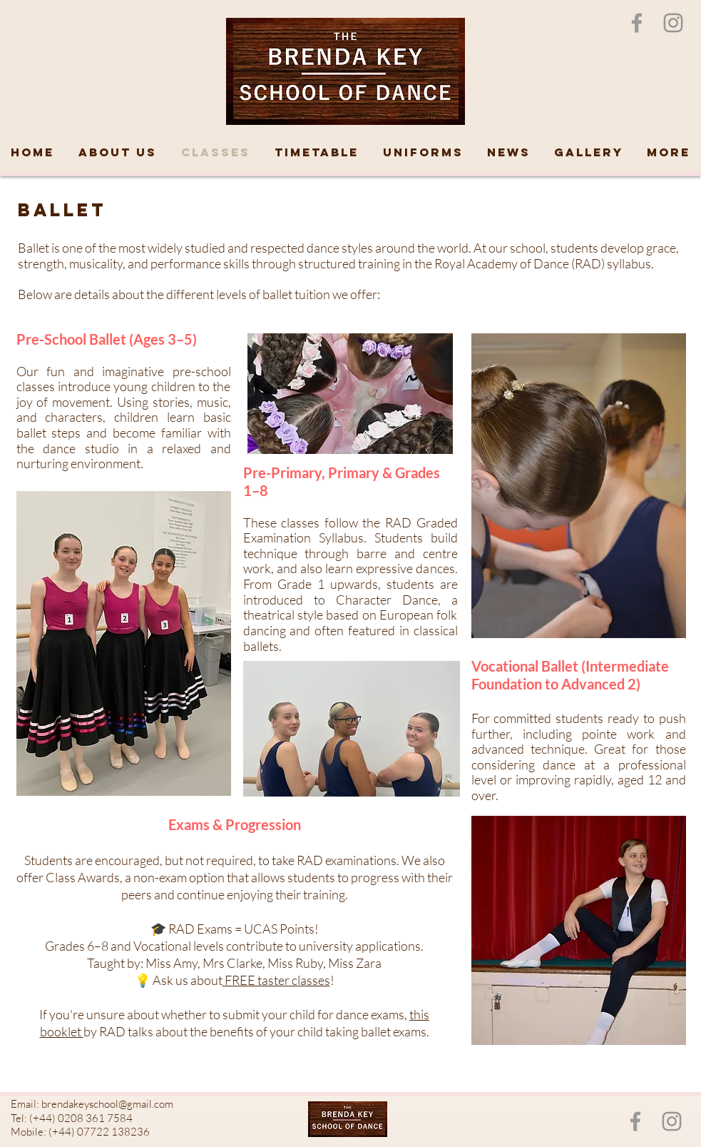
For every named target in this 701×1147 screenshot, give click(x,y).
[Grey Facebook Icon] (637, 23)
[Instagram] (673, 23)
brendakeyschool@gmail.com (107, 1104)
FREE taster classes (276, 980)
